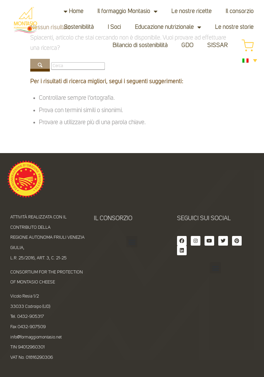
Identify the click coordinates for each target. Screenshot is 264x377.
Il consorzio (240, 11)
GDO (188, 45)
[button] (132, 241)
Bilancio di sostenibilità (140, 45)
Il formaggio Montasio (127, 11)
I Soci (114, 27)
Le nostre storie (234, 27)
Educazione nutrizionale (168, 27)
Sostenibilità (79, 27)
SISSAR (217, 45)
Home (76, 11)
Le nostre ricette (191, 11)
